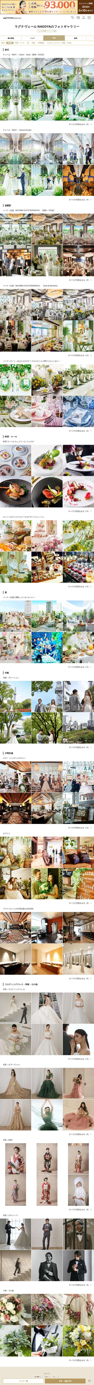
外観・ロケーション (11, 678)
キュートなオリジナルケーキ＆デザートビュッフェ (23, 517)
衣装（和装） (8, 1140)
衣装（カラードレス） (12, 1064)
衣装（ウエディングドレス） (14, 989)
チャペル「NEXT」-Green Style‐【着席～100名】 (24, 55)
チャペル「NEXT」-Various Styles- (17, 130)
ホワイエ (6, 833)
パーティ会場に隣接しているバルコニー (19, 597)
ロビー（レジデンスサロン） (14, 758)
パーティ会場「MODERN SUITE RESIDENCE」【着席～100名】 (29, 210)
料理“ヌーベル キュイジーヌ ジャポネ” (18, 441)
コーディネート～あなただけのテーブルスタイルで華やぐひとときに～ (31, 361)
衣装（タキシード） (11, 1215)
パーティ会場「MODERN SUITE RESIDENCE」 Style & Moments (30, 286)
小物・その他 (8, 1290)
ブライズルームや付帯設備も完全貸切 (18, 909)
